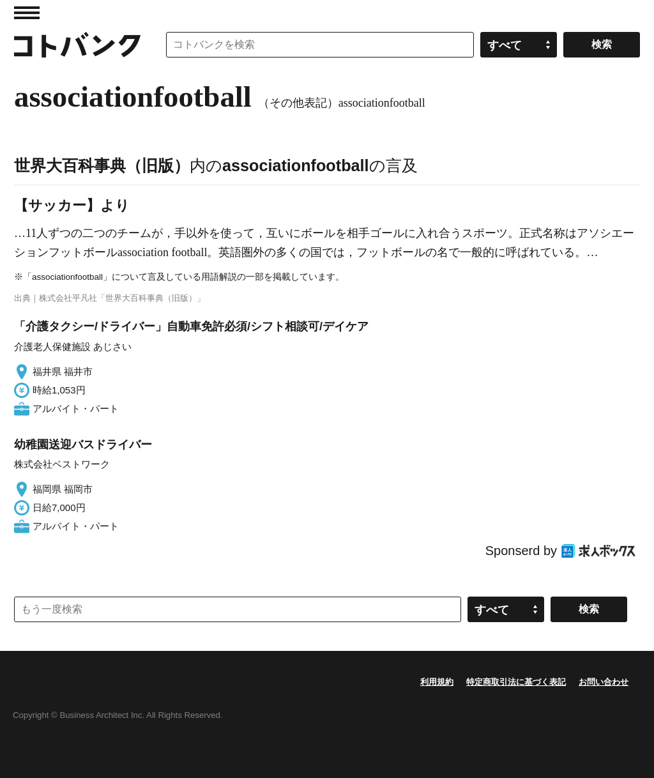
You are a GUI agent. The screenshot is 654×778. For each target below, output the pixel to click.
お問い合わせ (603, 682)
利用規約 (436, 682)
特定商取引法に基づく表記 (516, 682)
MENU (27, 13)
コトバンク (77, 44)
